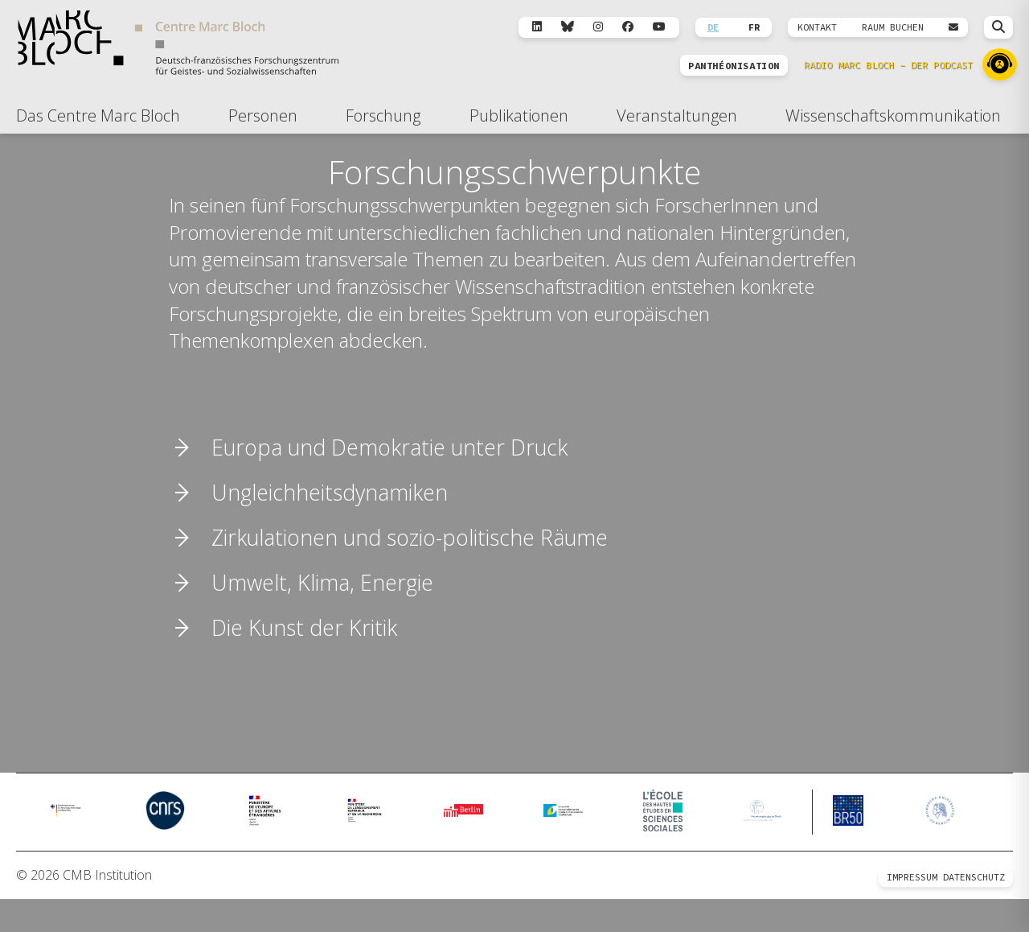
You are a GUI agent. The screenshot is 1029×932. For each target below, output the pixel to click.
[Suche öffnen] (998, 27)
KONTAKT (817, 27)
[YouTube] (659, 27)
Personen (262, 115)
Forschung (383, 115)
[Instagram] (598, 27)
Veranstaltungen (677, 115)
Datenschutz (974, 910)
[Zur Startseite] (178, 45)
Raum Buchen (893, 27)
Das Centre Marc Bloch (98, 115)
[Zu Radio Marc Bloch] (999, 64)
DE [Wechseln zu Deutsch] (713, 27)
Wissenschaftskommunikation (893, 115)
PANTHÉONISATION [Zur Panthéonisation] (734, 66)
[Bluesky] (567, 27)
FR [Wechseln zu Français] (754, 27)
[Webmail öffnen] (953, 27)
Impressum (912, 910)
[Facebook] (627, 27)
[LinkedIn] (537, 27)
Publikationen (518, 115)
